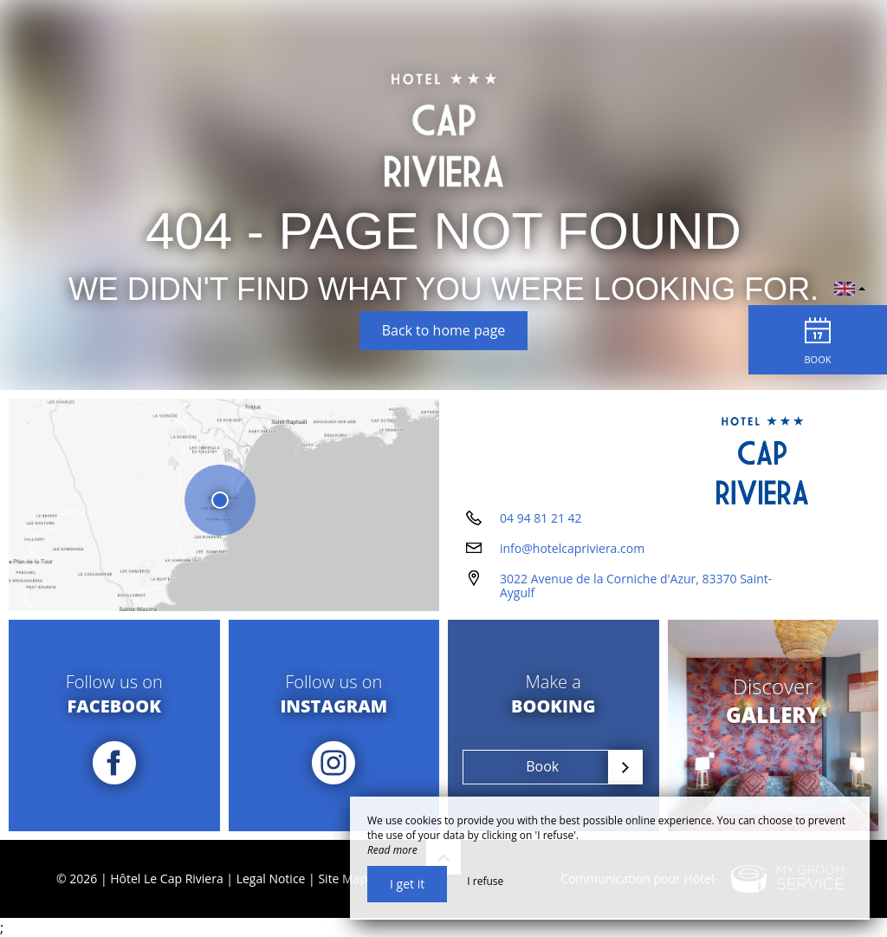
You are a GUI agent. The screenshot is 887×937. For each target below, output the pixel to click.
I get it (407, 883)
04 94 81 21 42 (541, 518)
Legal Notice (271, 878)
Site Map (342, 878)
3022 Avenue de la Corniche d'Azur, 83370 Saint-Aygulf (636, 586)
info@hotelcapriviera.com (572, 548)
